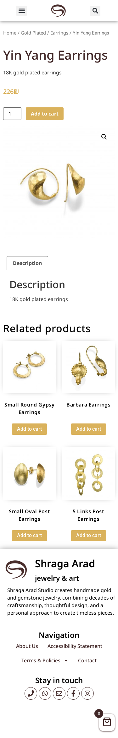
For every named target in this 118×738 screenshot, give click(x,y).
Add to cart (45, 113)
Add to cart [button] (29, 429)
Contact (87, 660)
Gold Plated (33, 33)
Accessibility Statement (75, 646)
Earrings (59, 33)
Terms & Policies (45, 660)
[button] (21, 11)
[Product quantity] (12, 113)
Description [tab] (27, 263)
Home (9, 33)
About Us (27, 646)
